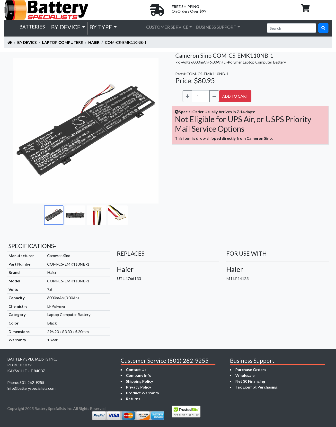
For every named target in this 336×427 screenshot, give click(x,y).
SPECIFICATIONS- (32, 245)
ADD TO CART (235, 96)
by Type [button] (100, 26)
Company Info (138, 375)
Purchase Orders (250, 369)
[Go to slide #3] (96, 215)
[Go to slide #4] (118, 215)
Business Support (216, 27)
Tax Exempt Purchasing (256, 387)
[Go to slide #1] (53, 215)
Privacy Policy (138, 387)
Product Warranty (142, 392)
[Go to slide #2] (75, 215)
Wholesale (245, 375)
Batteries (32, 26)
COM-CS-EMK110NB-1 (126, 42)
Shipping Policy (139, 381)
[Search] (291, 28)
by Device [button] (65, 26)
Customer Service (167, 27)
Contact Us (136, 369)
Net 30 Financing (250, 381)
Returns (133, 398)
